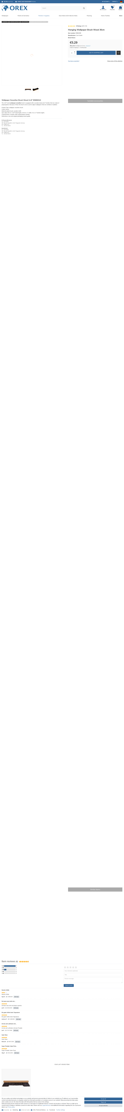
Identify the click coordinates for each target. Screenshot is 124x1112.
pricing (26, 1)
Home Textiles (105, 15)
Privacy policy (11, 1107)
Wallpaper (5, 15)
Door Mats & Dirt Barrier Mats (68, 15)
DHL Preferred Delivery (39, 1110)
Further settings (60, 1110)
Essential (6, 1110)
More (120, 15)
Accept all (103, 1099)
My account (105, 1)
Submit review (69, 985)
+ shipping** (88, 45)
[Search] (84, 8)
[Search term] (61, 8)
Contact (114, 1)
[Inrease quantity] (74, 52)
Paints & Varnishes (23, 15)
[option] (16, 1089)
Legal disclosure (46, 1105)
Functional (52, 1110)
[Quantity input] (72, 53)
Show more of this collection (114, 61)
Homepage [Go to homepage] (5, 21)
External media (26, 1110)
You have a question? (73, 61)
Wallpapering (25, 21)
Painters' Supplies (44, 15)
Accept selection (103, 1105)
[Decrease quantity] (74, 54)
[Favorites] (112, 8)
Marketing (15, 1110)
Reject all (103, 1102)
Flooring (89, 15)
